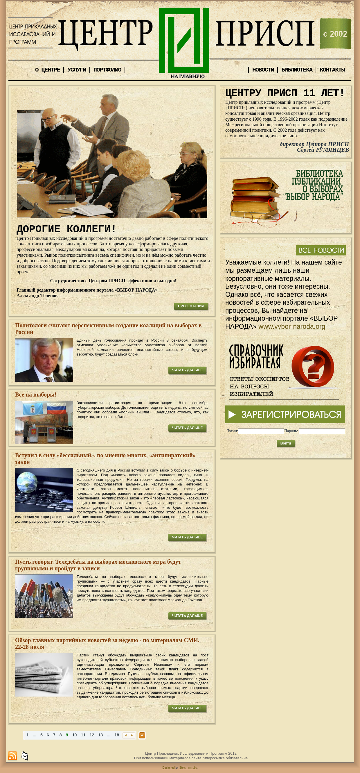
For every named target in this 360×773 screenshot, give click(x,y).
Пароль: (291, 431)
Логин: (232, 431)
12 (91, 735)
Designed (168, 767)
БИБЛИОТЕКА (296, 70)
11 (83, 735)
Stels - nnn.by (188, 767)
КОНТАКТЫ (332, 70)
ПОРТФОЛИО (107, 70)
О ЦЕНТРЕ (47, 70)
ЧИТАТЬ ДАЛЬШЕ (187, 370)
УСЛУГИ (76, 70)
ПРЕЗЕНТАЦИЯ (191, 306)
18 (116, 735)
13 (100, 735)
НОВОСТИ (263, 70)
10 (74, 735)
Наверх (142, 735)
